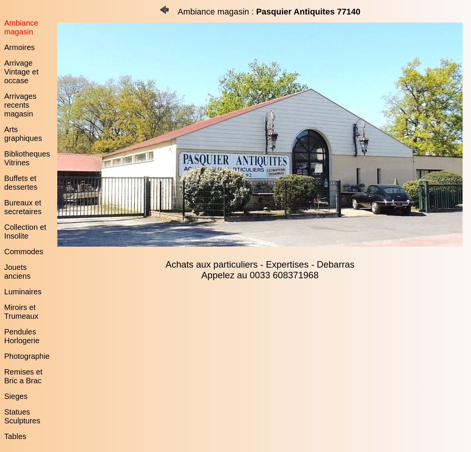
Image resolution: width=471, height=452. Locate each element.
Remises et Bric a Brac (23, 376)
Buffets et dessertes (20, 182)
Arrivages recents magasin (20, 105)
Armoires (19, 47)
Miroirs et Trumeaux (21, 311)
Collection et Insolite (25, 231)
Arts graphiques (23, 133)
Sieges (16, 396)
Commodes (23, 251)
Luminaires (23, 291)
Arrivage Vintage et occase (21, 72)
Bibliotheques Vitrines (27, 158)
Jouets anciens (17, 271)
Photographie (27, 356)
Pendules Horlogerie (21, 336)
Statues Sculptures (22, 416)
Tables (15, 436)
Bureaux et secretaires (23, 207)
